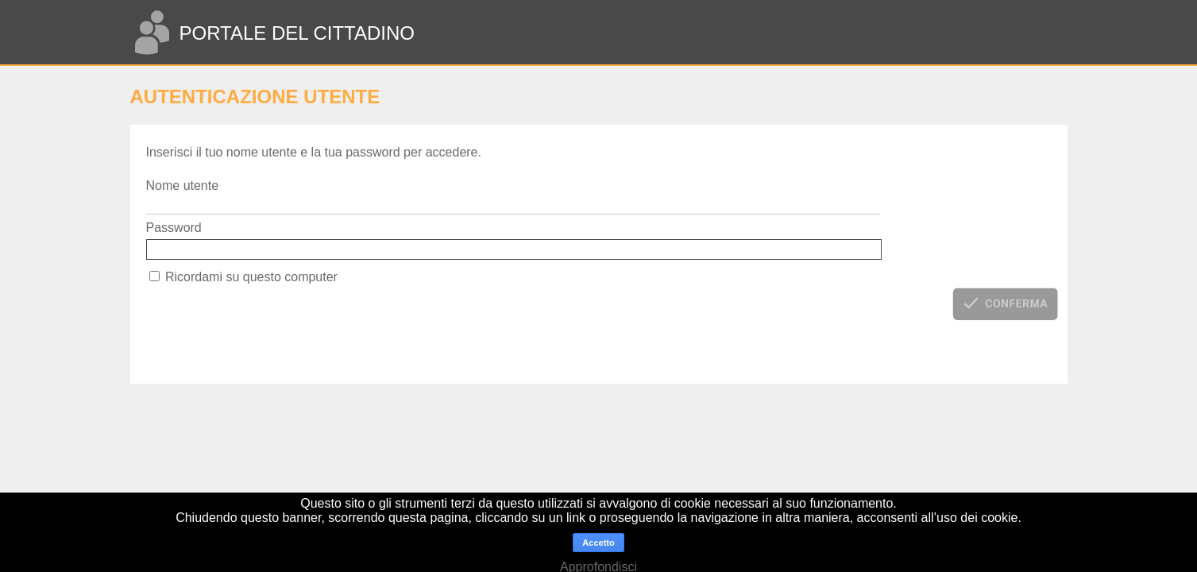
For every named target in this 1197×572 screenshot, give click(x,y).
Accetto (598, 542)
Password (174, 227)
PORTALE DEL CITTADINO (297, 33)
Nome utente (182, 185)
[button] (1005, 303)
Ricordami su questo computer (251, 277)
